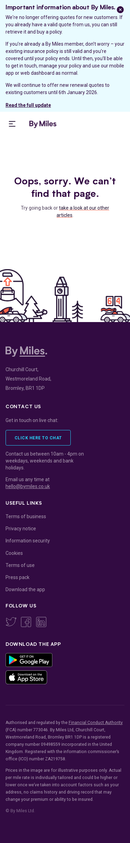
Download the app (25, 589)
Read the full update (28, 105)
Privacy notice (21, 528)
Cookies (14, 553)
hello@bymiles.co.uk (28, 486)
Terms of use (20, 565)
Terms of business (26, 516)
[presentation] (12, 123)
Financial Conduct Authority (96, 722)
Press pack (17, 577)
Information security (28, 540)
